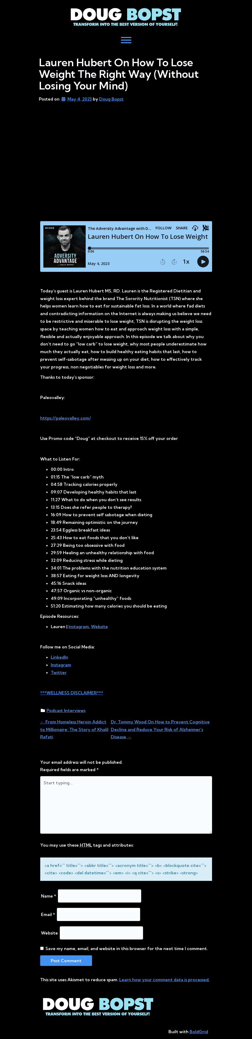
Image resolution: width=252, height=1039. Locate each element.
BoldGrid (199, 1031)
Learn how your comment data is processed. (164, 979)
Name (48, 896)
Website (49, 933)
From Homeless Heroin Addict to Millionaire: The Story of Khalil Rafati (74, 729)
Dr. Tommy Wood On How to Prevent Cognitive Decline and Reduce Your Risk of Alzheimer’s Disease (160, 729)
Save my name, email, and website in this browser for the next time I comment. (126, 948)
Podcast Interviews (66, 710)
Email (48, 914)
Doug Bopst (111, 99)
